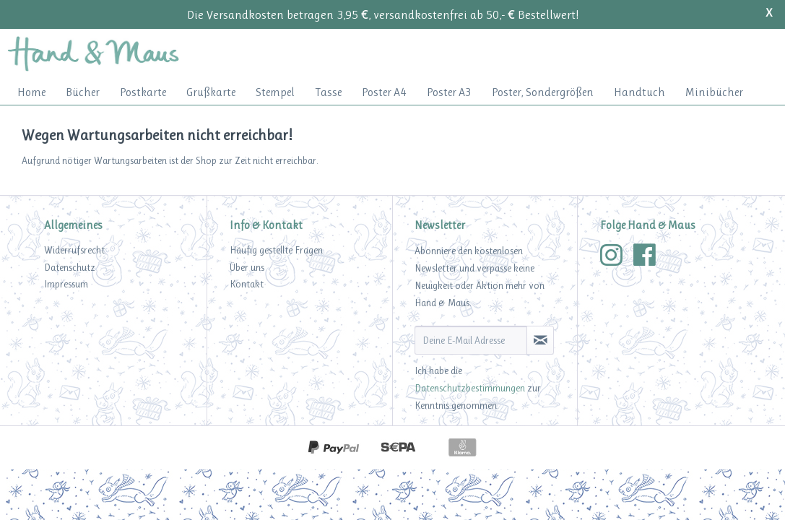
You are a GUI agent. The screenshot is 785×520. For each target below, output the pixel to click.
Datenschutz (69, 267)
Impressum (66, 284)
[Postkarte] (143, 92)
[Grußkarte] (211, 92)
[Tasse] (328, 92)
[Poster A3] (449, 92)
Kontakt (247, 284)
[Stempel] (275, 92)
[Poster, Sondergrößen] (543, 92)
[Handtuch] (639, 92)
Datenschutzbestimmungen (470, 388)
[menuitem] (31, 92)
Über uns (247, 267)
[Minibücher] (714, 92)
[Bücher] (83, 92)
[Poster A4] (384, 92)
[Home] (31, 92)
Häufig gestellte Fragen (276, 250)
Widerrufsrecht (74, 250)
